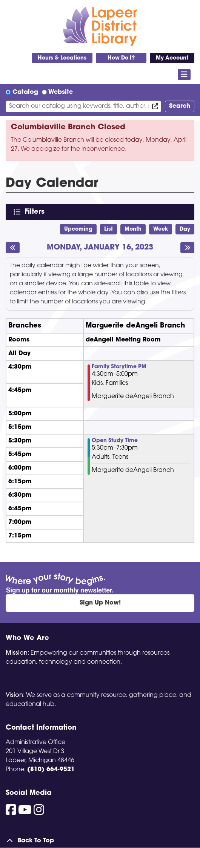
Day (185, 229)
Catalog (25, 92)
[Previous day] (13, 247)
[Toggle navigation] (184, 74)
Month (133, 229)
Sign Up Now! (100, 603)
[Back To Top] (100, 841)
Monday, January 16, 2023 (100, 248)
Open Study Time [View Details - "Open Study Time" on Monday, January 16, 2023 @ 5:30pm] (115, 441)
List (108, 229)
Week (160, 229)
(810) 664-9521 (51, 770)
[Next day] (187, 247)
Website (60, 92)
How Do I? (121, 58)
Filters (36, 212)
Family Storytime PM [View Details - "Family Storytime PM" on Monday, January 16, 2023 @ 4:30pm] (119, 367)
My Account (172, 58)
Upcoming (78, 229)
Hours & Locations (62, 58)
